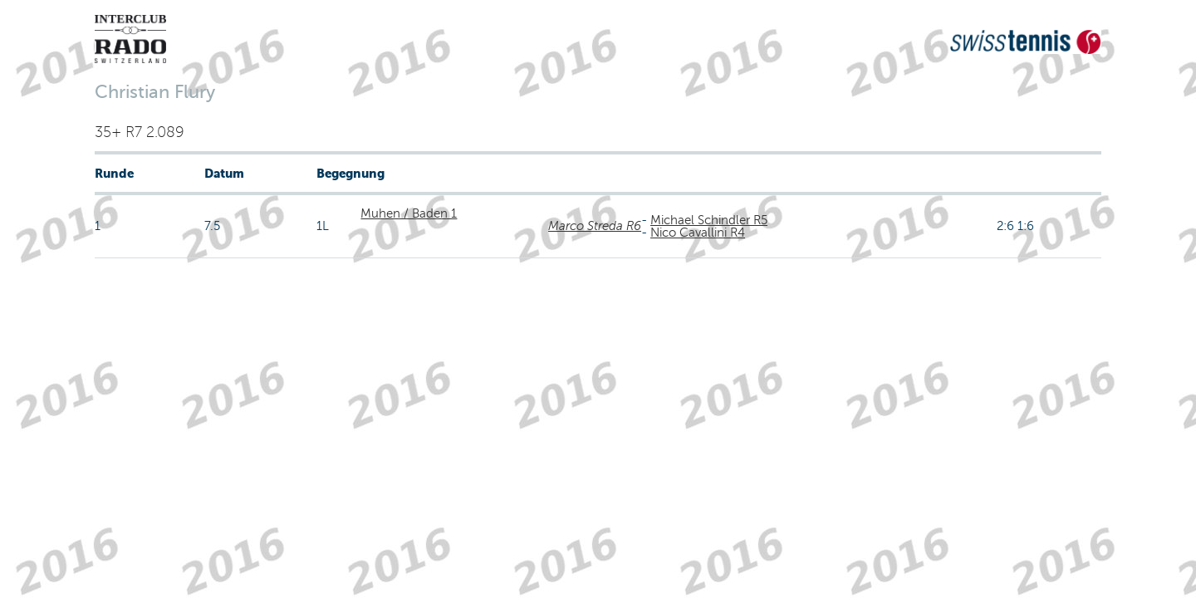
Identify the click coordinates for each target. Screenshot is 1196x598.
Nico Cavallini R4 (697, 232)
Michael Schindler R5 (708, 220)
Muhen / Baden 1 (408, 213)
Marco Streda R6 (594, 226)
